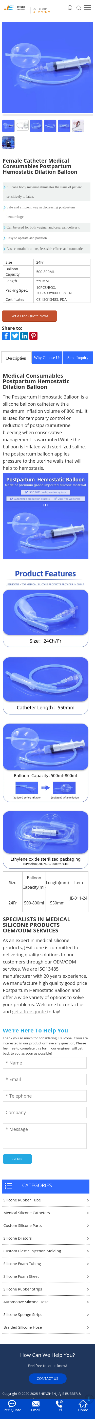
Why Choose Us (47, 358)
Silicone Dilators (18, 1238)
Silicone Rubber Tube (22, 1199)
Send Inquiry (77, 358)
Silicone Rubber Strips (23, 1289)
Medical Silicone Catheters (27, 1212)
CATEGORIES (37, 1185)
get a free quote (29, 1012)
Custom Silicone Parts (23, 1225)
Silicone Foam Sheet (21, 1276)
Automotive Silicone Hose (26, 1301)
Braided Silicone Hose (23, 1327)
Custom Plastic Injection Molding (32, 1250)
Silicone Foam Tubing (22, 1263)
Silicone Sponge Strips (23, 1314)
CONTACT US (47, 1378)
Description (16, 358)
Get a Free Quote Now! (29, 316)
